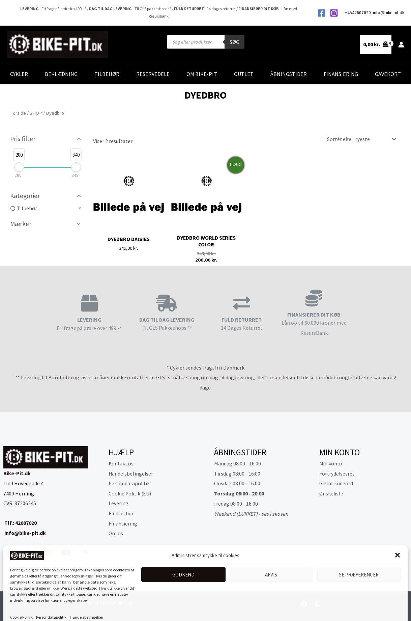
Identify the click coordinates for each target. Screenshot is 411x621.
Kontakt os (122, 463)
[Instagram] (334, 13)
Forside (18, 113)
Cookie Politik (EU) (130, 493)
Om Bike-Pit (201, 74)
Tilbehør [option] (27, 208)
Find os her (121, 514)
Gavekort (388, 74)
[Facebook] (321, 13)
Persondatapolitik (51, 607)
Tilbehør (106, 74)
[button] (397, 545)
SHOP (36, 113)
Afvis (271, 565)
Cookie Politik (21, 607)
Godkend (183, 565)
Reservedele (153, 74)
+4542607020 (358, 13)
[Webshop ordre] (360, 139)
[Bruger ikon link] (401, 45)
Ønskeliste (331, 493)
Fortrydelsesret (337, 473)
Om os (116, 534)
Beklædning (61, 74)
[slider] (19, 167)
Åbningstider (288, 74)
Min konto (331, 463)
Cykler (19, 74)
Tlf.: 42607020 (20, 523)
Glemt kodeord (336, 484)
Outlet (244, 74)
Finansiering (341, 74)
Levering (118, 504)
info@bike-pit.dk (388, 13)
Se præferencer (359, 565)
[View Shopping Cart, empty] (375, 44)
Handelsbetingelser (86, 607)
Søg (234, 41)
